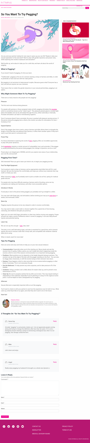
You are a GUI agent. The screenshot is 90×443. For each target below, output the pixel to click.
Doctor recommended (69, 38)
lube (21, 226)
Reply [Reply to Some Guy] (55, 321)
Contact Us (79, 6)
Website (3, 408)
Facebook (4, 426)
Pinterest (13, 426)
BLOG (2, 7)
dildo (13, 177)
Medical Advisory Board (41, 434)
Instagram (18, 426)
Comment (4, 379)
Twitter (8, 426)
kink (30, 141)
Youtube (22, 426)
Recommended (67, 80)
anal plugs (53, 195)
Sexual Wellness (7, 7)
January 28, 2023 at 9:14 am (13, 364)
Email (2, 403)
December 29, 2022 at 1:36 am (13, 346)
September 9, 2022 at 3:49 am (13, 323)
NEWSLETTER (36, 430)
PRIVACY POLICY (67, 426)
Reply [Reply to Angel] (55, 362)
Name (2, 397)
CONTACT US (36, 426)
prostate (54, 109)
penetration (7, 146)
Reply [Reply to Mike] (55, 344)
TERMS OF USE (67, 430)
